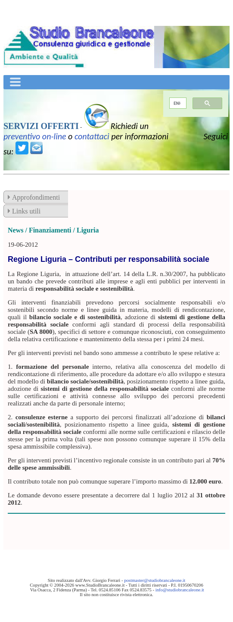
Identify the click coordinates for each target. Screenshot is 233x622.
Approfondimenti (36, 197)
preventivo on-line (34, 136)
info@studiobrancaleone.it (179, 589)
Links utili (26, 211)
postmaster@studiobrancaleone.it (154, 580)
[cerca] (177, 103)
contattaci (92, 136)
